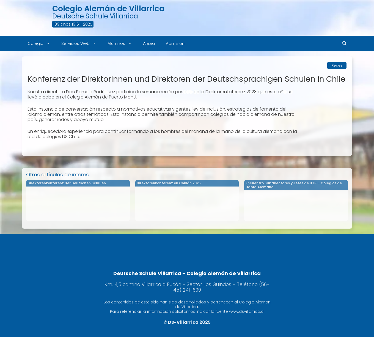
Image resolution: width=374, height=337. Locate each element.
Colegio (42, 43)
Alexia (149, 43)
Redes (336, 65)
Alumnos (123, 43)
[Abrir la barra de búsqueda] (344, 43)
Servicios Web (81, 43)
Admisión (175, 43)
